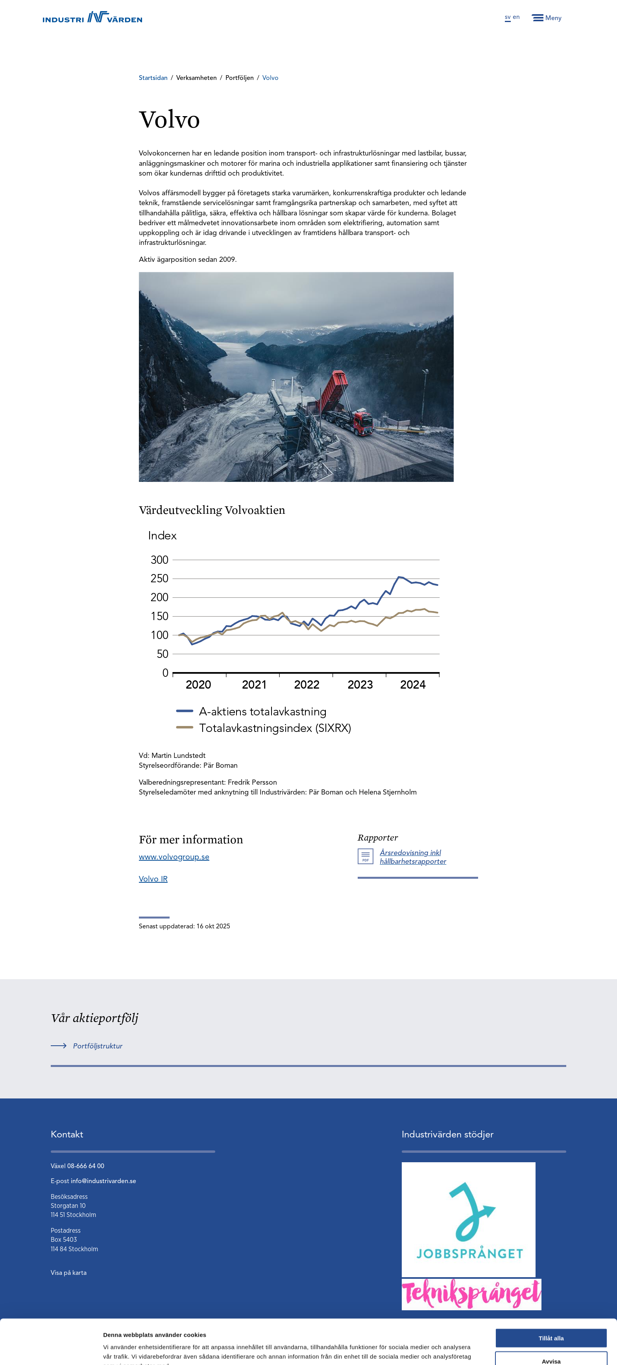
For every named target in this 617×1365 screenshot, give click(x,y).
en (516, 17)
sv (508, 17)
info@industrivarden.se (103, 1181)
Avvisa (551, 1319)
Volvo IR (153, 879)
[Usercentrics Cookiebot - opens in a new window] (51, 1350)
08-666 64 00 (85, 1166)
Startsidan (153, 78)
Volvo (270, 78)
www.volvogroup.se (174, 857)
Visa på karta (69, 1273)
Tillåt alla (551, 1296)
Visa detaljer (427, 1349)
